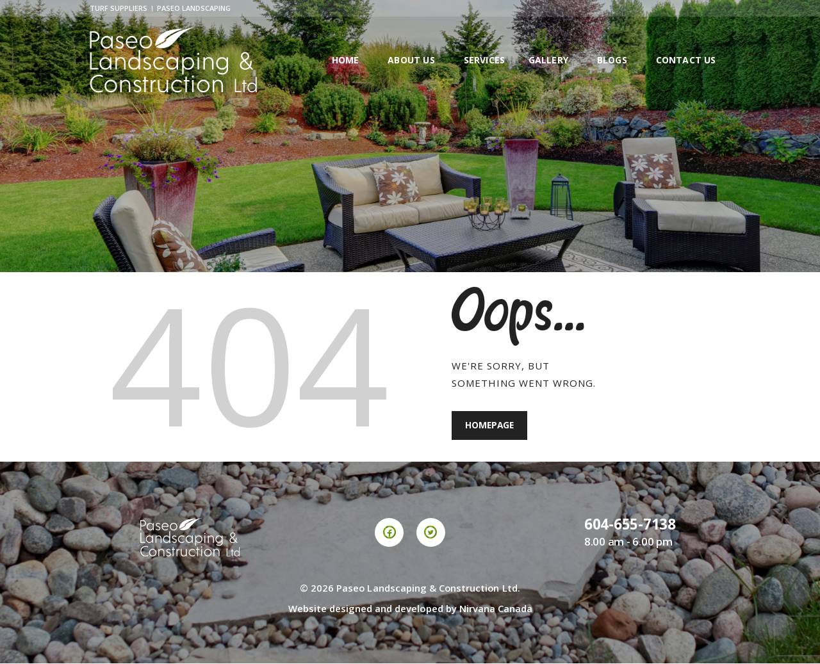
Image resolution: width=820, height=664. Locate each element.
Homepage (490, 426)
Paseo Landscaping (194, 8)
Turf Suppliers (118, 8)
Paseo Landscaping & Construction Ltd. (428, 588)
